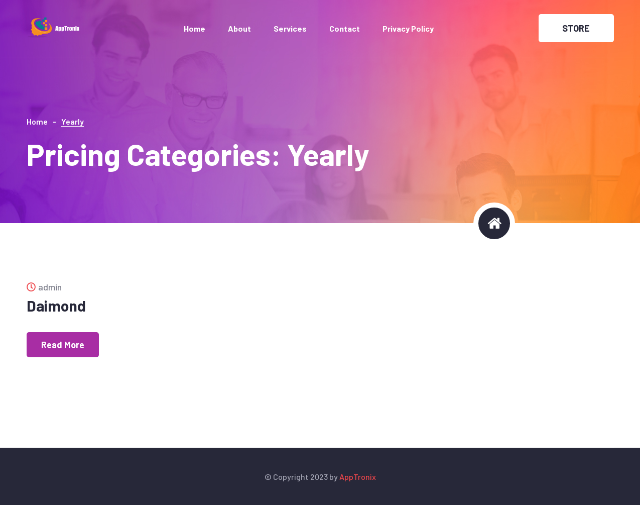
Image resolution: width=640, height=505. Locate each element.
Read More (62, 344)
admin (44, 286)
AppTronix (357, 476)
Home (194, 28)
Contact (344, 28)
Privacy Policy (408, 28)
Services (290, 28)
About (239, 28)
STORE (576, 28)
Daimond (56, 305)
